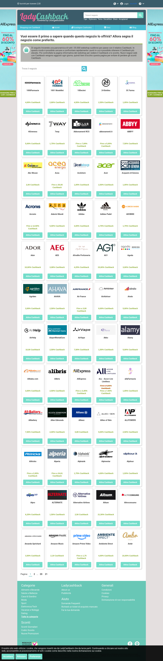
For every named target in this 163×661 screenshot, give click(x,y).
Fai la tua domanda (70, 610)
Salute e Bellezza (29, 593)
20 (41, 574)
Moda (24, 600)
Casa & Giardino (29, 596)
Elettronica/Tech (29, 606)
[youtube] (137, 643)
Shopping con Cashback (30, 27)
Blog (133, 27)
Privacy (105, 596)
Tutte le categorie (29, 616)
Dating (24, 613)
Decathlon (108, 19)
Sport (24, 603)
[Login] (124, 3)
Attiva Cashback (33, 111)
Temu (100, 19)
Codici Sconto (28, 630)
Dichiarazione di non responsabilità (118, 600)
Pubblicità (66, 593)
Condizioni (107, 590)
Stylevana (93, 19)
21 (46, 574)
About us (65, 590)
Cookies (105, 593)
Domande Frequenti (70, 603)
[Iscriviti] (133, 3)
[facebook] (130, 643)
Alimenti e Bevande (30, 590)
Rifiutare (21, 656)
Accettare (8, 656)
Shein (115, 19)
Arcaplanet (123, 19)
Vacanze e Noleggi (30, 610)
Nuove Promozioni (30, 633)
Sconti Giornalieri (29, 627)
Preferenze (35, 656)
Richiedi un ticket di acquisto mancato (79, 606)
